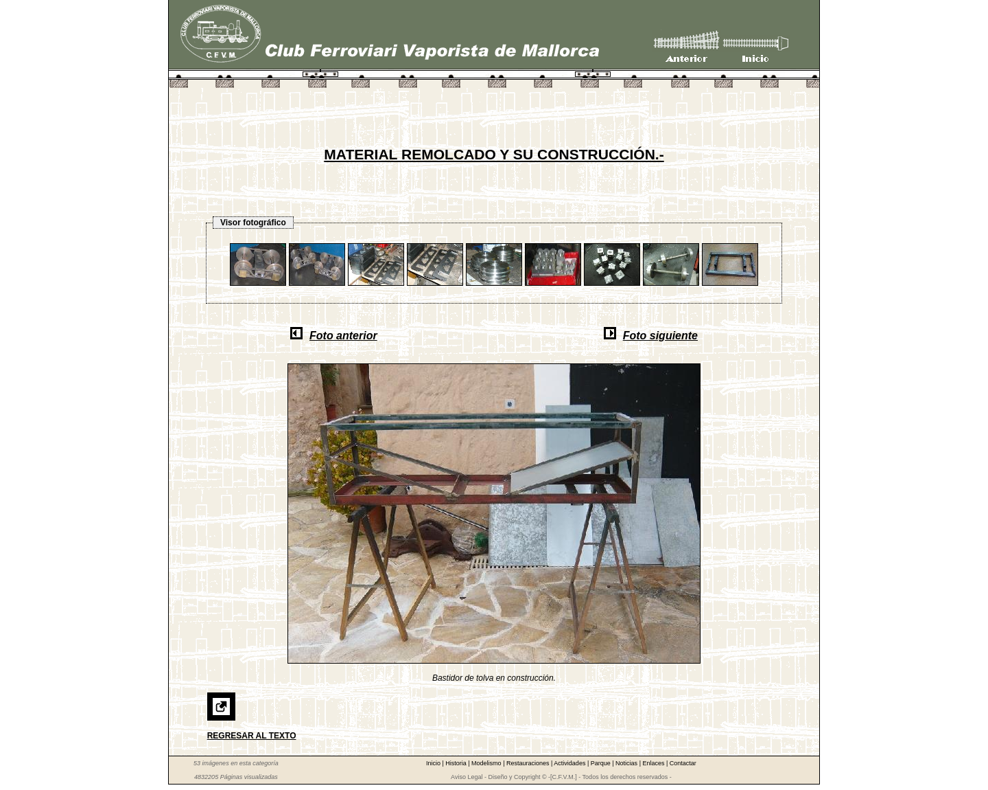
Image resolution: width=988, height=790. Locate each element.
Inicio (434, 763)
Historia (456, 763)
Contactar (683, 763)
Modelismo (487, 763)
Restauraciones (528, 763)
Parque (602, 763)
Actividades (570, 763)
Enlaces (654, 763)
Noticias (627, 763)
